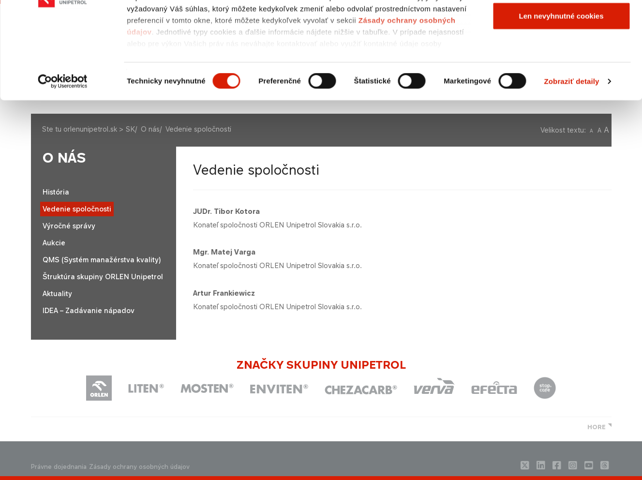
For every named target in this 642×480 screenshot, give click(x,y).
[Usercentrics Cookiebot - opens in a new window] (62, 155)
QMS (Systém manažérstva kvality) (102, 259)
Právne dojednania (59, 466)
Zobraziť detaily (571, 154)
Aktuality (57, 293)
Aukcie (54, 243)
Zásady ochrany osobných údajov (139, 466)
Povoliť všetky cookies (561, 25)
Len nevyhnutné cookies (561, 89)
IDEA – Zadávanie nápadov (88, 310)
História (56, 192)
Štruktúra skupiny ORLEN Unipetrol (103, 276)
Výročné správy (69, 226)
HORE (596, 427)
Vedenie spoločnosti (77, 209)
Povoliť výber (561, 57)
